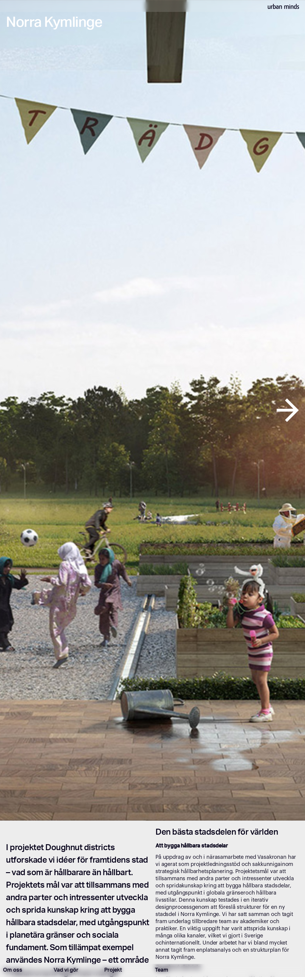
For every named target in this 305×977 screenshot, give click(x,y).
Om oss (12, 970)
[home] (283, 6)
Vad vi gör (66, 970)
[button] (15, 410)
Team (161, 970)
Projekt (113, 970)
